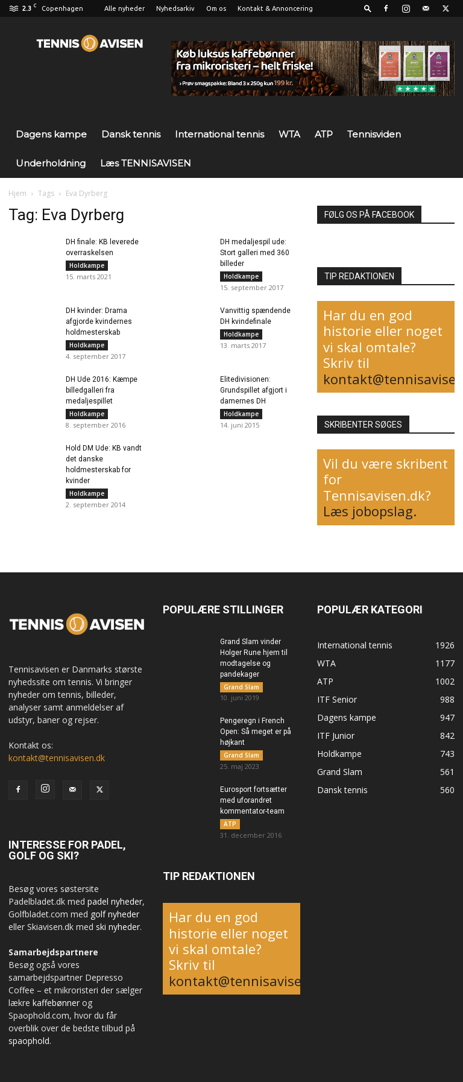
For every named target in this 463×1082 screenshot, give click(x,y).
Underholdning (51, 163)
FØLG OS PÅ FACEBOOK (369, 215)
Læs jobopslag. (370, 511)
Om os (216, 8)
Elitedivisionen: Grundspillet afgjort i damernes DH (253, 394)
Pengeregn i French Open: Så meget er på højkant (255, 734)
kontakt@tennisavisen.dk (56, 758)
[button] (368, 8)
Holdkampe (86, 265)
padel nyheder (114, 901)
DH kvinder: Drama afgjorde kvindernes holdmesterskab (99, 323)
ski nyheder (118, 926)
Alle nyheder (124, 8)
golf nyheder (114, 914)
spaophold (28, 1040)
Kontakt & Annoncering (275, 8)
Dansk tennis (130, 134)
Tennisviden (374, 134)
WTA (289, 134)
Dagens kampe (51, 134)
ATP (324, 134)
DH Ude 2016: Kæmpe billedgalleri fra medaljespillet (101, 394)
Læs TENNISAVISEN (145, 163)
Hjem (17, 193)
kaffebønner (56, 1002)
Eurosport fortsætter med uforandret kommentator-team (253, 804)
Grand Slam (241, 687)
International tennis (219, 134)
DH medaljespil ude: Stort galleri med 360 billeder (254, 253)
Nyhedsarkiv (175, 8)
